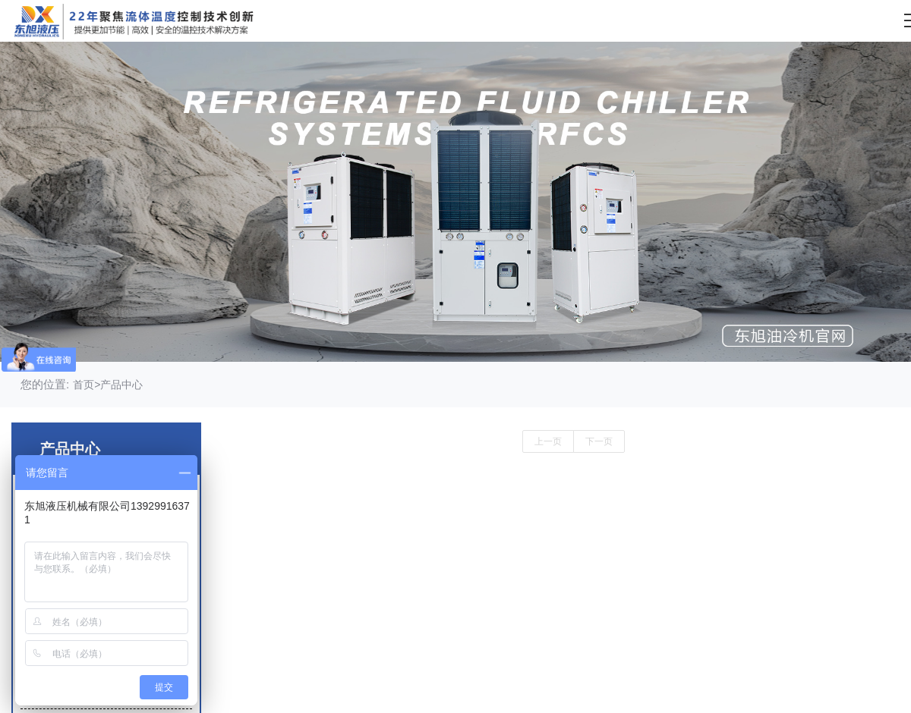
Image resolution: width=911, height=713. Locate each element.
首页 (83, 384)
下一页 (599, 441)
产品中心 (121, 384)
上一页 (548, 441)
